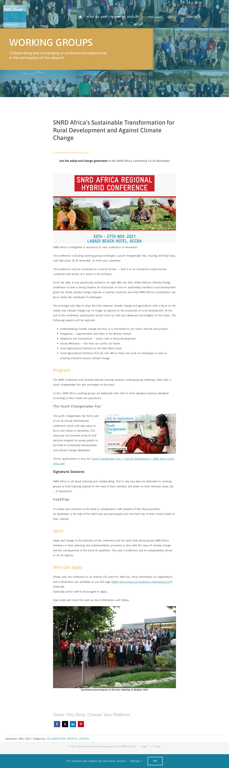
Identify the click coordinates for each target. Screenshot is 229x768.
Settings (136, 761)
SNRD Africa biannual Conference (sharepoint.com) (141, 582)
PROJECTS (72, 738)
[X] (65, 724)
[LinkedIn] (73, 724)
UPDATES (84, 738)
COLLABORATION (56, 738)
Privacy (157, 746)
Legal (144, 746)
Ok (155, 761)
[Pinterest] (81, 724)
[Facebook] (57, 724)
